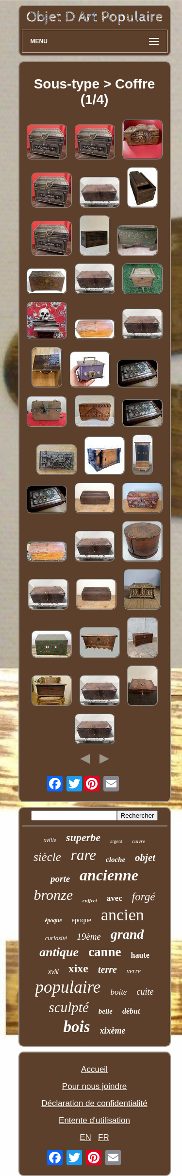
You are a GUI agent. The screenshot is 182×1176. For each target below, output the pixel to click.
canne (104, 952)
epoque (81, 920)
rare (83, 854)
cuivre (138, 841)
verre (134, 971)
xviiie (50, 840)
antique (59, 952)
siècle (47, 856)
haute (140, 955)
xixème (113, 1031)
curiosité (56, 938)
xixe (78, 968)
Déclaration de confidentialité (94, 1103)
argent (116, 841)
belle (106, 1011)
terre (107, 969)
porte (60, 879)
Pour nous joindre (94, 1086)
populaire (68, 987)
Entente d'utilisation (94, 1120)
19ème (89, 936)
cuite (144, 992)
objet (145, 857)
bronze (53, 895)
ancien (122, 915)
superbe (83, 837)
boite (118, 992)
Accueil (94, 1069)
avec (114, 898)
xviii (53, 971)
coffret (90, 900)
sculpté (69, 1007)
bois (77, 1027)
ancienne (109, 875)
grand (127, 934)
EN (85, 1137)
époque (53, 920)
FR (103, 1137)
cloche (115, 859)
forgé (143, 897)
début (131, 1011)
